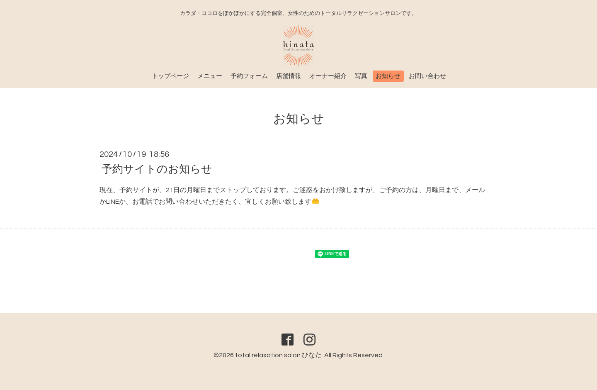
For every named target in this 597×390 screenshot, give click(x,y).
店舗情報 (288, 76)
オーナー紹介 (328, 76)
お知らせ (388, 76)
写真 (361, 76)
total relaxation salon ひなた (278, 355)
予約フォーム (249, 76)
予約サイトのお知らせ (157, 168)
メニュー (209, 76)
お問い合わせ (427, 76)
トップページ (170, 76)
